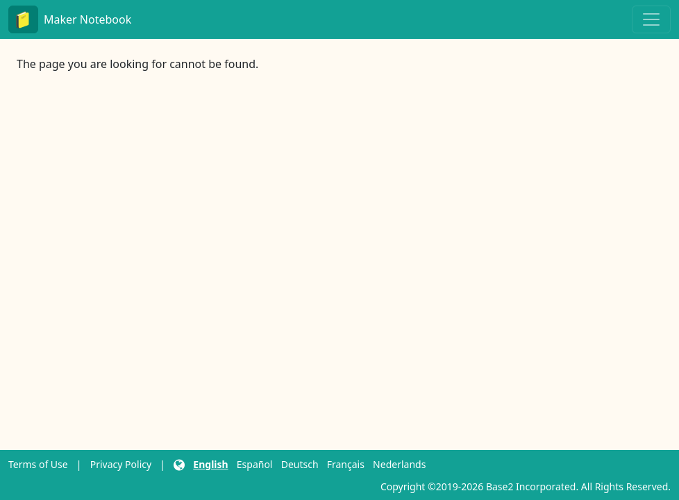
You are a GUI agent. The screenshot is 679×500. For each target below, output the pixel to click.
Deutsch (300, 464)
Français (345, 464)
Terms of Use (38, 464)
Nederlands (399, 464)
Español (255, 464)
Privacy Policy (120, 464)
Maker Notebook (69, 19)
